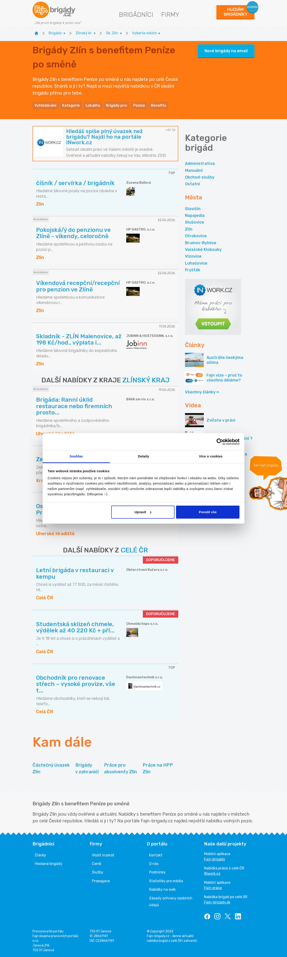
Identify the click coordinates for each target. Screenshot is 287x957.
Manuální (194, 170)
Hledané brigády (48, 864)
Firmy (170, 14)
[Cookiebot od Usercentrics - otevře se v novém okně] (219, 441)
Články (40, 855)
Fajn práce (213, 888)
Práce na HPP (158, 768)
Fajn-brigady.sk (217, 902)
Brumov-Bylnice (200, 242)
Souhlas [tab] (76, 456)
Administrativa (200, 163)
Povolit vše (208, 512)
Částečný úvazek (51, 768)
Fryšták (192, 269)
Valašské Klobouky (203, 249)
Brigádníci (136, 14)
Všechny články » (202, 392)
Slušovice (194, 222)
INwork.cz (212, 873)
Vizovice (193, 256)
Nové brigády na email (226, 50)
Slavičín (192, 208)
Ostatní (192, 183)
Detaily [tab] (143, 456)
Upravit (143, 512)
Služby (97, 872)
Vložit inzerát (103, 855)
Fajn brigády (214, 859)
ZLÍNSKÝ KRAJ (146, 380)
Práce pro (120, 768)
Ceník (96, 864)
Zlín (188, 229)
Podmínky (157, 872)
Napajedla (195, 215)
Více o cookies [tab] (211, 456)
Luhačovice (196, 263)
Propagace (101, 881)
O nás (154, 864)
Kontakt (155, 855)
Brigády (87, 768)
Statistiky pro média (166, 881)
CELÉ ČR (134, 550)
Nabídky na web (162, 889)
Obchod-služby (199, 177)
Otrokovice (196, 235)
